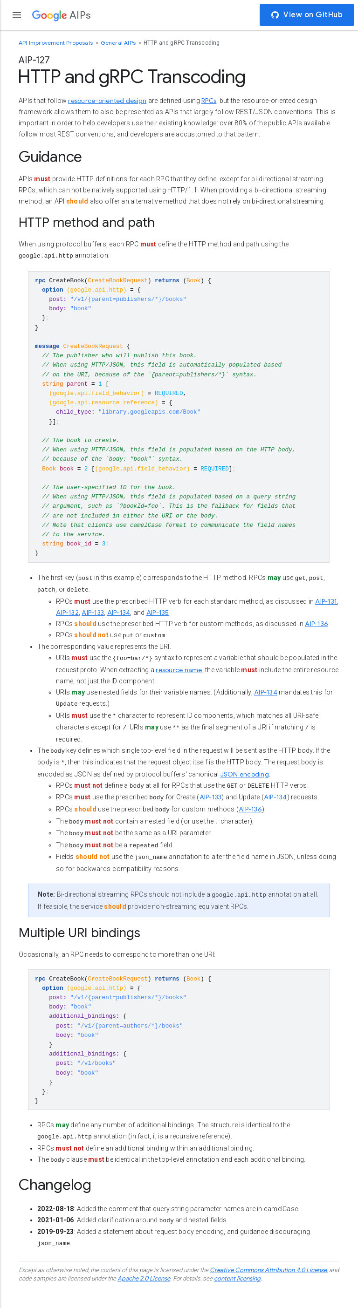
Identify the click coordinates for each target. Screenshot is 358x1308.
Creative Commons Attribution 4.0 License (268, 1290)
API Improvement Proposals (56, 42)
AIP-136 (316, 637)
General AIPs (119, 42)
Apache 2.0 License (143, 1298)
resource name (179, 683)
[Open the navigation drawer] (17, 15)
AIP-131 (326, 615)
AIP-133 (93, 626)
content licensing (237, 1298)
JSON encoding (244, 787)
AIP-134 (119, 626)
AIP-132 (67, 626)
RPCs (208, 100)
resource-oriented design (107, 100)
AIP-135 (157, 626)
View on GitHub (307, 15)
